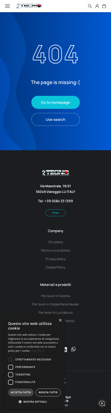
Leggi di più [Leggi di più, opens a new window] (37, 350)
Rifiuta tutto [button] (48, 392)
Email (55, 212)
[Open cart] (104, 6)
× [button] (60, 320)
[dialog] (34, 362)
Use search (55, 119)
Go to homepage (55, 102)
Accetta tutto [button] (21, 392)
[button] (34, 402)
